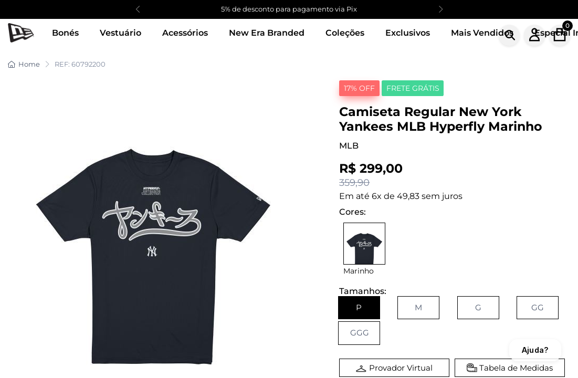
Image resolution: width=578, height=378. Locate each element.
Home (24, 64)
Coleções (344, 33)
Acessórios (185, 33)
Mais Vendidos (482, 33)
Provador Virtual (401, 368)
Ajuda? (535, 349)
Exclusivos (407, 33)
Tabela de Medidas (516, 368)
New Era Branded (266, 33)
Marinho (358, 271)
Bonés (65, 33)
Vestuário (120, 33)
